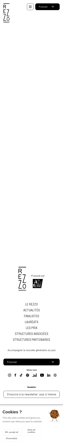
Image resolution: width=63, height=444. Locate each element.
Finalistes (31, 316)
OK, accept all (11, 432)
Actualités (31, 310)
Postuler (47, 6)
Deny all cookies (31, 431)
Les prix (31, 328)
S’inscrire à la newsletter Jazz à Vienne (31, 394)
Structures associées (31, 334)
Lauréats (31, 322)
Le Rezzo (31, 304)
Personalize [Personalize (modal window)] (11, 438)
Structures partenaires (31, 340)
